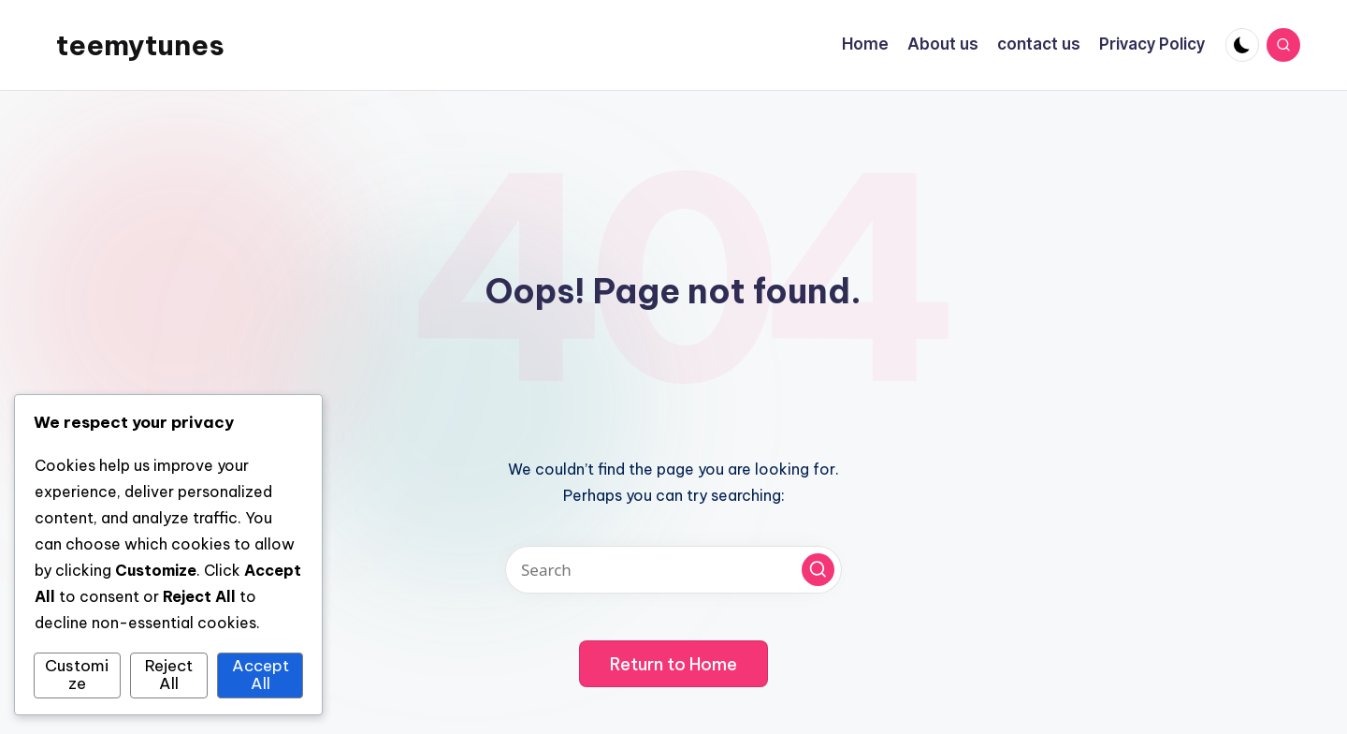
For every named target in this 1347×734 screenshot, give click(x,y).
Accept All (260, 675)
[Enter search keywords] (673, 570)
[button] (818, 569)
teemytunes (140, 45)
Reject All (169, 675)
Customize (77, 675)
